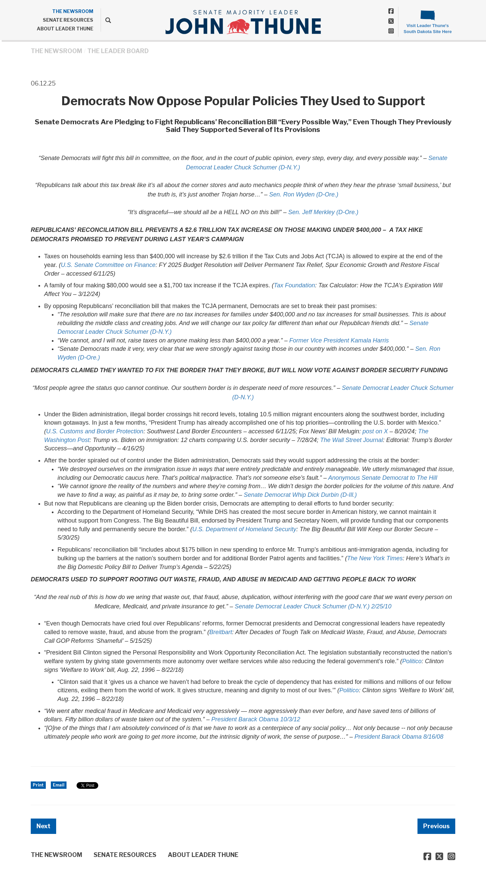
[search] (106, 20)
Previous (436, 826)
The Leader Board (118, 50)
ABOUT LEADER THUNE (65, 28)
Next (43, 826)
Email (59, 784)
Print (38, 784)
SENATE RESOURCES (68, 20)
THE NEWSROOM (72, 11)
